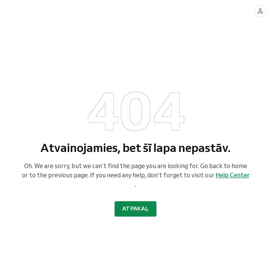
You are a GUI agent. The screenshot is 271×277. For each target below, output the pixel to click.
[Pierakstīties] (260, 11)
